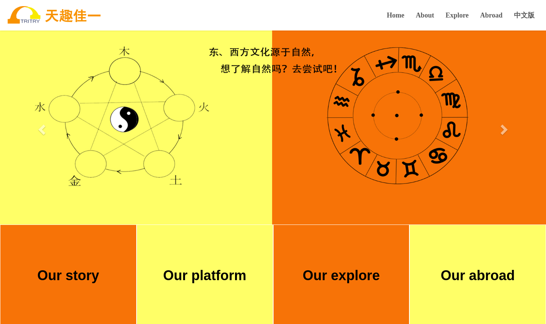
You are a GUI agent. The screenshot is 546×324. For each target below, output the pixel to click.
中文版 (524, 15)
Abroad (491, 15)
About (425, 15)
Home (395, 15)
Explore (457, 15)
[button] (41, 127)
